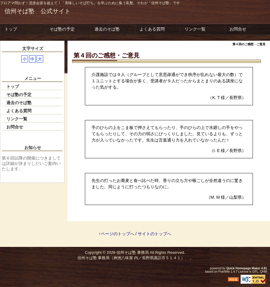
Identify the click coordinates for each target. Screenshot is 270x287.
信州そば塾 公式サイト (37, 11)
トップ (10, 29)
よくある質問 (152, 29)
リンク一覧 (195, 29)
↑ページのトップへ (116, 233)
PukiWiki (224, 271)
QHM (263, 271)
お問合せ (238, 29)
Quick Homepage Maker (243, 268)
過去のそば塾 (107, 29)
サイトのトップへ (154, 233)
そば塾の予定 (62, 29)
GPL (255, 271)
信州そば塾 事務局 (132, 252)
